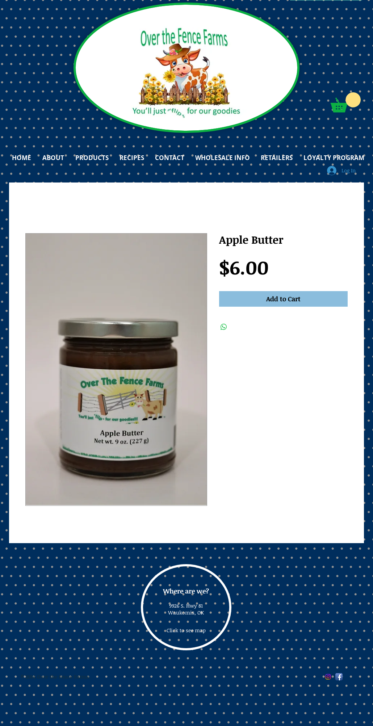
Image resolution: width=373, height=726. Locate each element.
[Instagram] (328, 676)
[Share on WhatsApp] (223, 327)
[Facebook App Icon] (339, 676)
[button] (346, 102)
